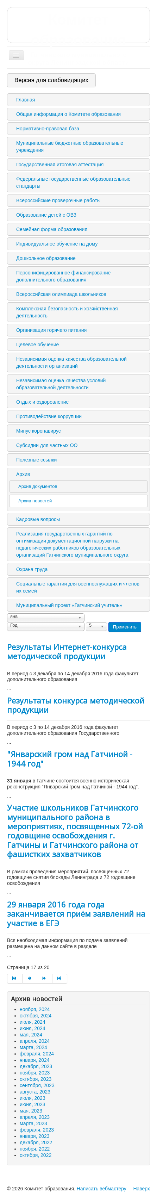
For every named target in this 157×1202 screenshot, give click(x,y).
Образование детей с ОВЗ (46, 215)
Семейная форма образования (51, 229)
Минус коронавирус (38, 431)
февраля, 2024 (37, 1054)
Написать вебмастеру (101, 1188)
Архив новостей (35, 500)
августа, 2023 (35, 1092)
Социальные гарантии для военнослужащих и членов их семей (77, 587)
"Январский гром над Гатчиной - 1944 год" (69, 758)
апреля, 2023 (35, 1117)
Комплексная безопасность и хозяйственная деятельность (67, 312)
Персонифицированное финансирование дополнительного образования (63, 276)
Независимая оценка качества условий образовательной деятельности (61, 384)
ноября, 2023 (35, 1073)
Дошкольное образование (46, 258)
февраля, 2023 (37, 1130)
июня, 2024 (32, 1028)
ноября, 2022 (35, 1149)
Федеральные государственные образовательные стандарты (73, 182)
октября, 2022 (35, 1155)
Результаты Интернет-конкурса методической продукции (67, 651)
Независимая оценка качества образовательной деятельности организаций (71, 362)
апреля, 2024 (35, 1041)
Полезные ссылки (36, 460)
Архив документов (37, 486)
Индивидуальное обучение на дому (57, 244)
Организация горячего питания (51, 330)
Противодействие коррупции (49, 416)
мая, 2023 (31, 1111)
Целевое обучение (37, 344)
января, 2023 (35, 1136)
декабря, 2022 (36, 1142)
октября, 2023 (35, 1079)
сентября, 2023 (37, 1085)
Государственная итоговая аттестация (59, 164)
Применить (125, 627)
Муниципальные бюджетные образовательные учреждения (69, 146)
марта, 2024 (33, 1047)
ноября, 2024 (35, 1009)
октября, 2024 (35, 1015)
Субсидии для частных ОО (46, 445)
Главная (25, 100)
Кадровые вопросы (38, 519)
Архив (23, 474)
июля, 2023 (32, 1098)
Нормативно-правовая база (47, 128)
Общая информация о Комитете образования (68, 114)
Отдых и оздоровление (42, 402)
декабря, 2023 (36, 1066)
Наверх (141, 1188)
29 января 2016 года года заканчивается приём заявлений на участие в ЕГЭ (76, 913)
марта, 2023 (33, 1123)
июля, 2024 (32, 1022)
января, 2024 (35, 1060)
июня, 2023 (32, 1104)
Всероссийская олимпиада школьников (61, 294)
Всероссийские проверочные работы (58, 200)
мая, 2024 (31, 1034)
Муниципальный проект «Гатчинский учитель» (69, 605)
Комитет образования (78, 39)
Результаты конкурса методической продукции (75, 705)
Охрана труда (32, 569)
